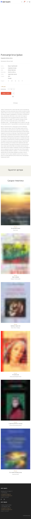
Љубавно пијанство (15, 326)
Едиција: (2, 68)
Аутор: (2, 66)
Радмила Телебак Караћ (15, 278)
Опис (15, 103)
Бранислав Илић (15, 474)
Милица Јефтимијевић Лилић (15, 376)
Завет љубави (15, 277)
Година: (2, 76)
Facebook (1, 499)
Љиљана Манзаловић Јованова (15, 425)
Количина (3, 89)
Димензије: (3, 72)
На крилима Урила (15, 228)
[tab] (15, 103)
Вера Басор (15, 230)
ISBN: (2, 70)
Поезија (9, 78)
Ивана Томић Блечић (12, 66)
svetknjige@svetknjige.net (6, 494)
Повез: (2, 74)
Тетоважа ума (15, 374)
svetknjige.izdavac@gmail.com (6, 495)
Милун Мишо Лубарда (15, 327)
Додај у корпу (6, 93)
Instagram (4, 499)
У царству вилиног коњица (15, 423)
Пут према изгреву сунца (15, 472)
